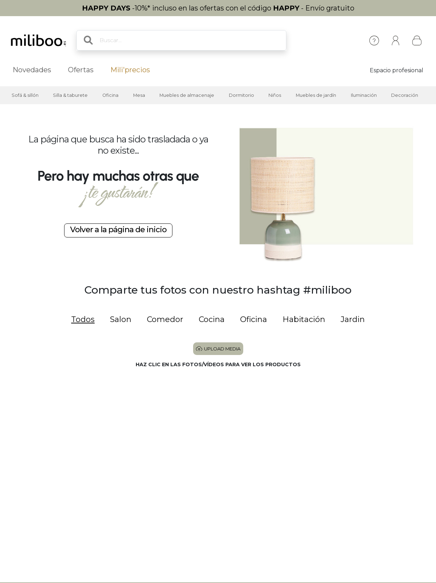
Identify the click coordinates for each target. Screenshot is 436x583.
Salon (120, 319)
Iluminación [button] (364, 95)
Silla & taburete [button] (70, 95)
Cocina (212, 319)
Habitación (303, 319)
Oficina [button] (110, 95)
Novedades (32, 70)
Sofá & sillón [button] (25, 95)
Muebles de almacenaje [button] (186, 95)
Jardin (353, 319)
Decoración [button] (404, 95)
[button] (68, 415)
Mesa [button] (139, 95)
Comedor (165, 319)
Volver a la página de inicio (118, 229)
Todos (83, 319)
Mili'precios (130, 70)
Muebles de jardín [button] (316, 95)
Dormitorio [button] (241, 95)
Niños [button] (274, 95)
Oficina (253, 319)
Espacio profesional (396, 70)
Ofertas (81, 70)
